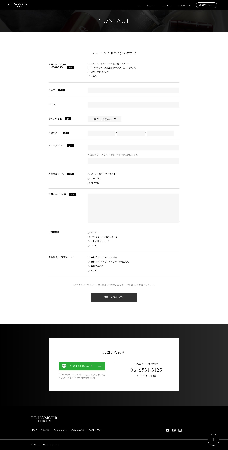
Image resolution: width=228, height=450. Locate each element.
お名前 (52, 90)
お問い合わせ (207, 5)
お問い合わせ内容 (57, 194)
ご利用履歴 (54, 232)
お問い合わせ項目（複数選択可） (57, 65)
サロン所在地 (55, 119)
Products (167, 5)
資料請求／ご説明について (62, 257)
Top (142, 5)
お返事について (56, 173)
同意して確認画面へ (114, 297)
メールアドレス (56, 145)
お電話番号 (54, 133)
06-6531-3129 (146, 370)
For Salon (185, 5)
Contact (95, 430)
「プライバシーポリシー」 (85, 284)
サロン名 (53, 104)
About (153, 5)
